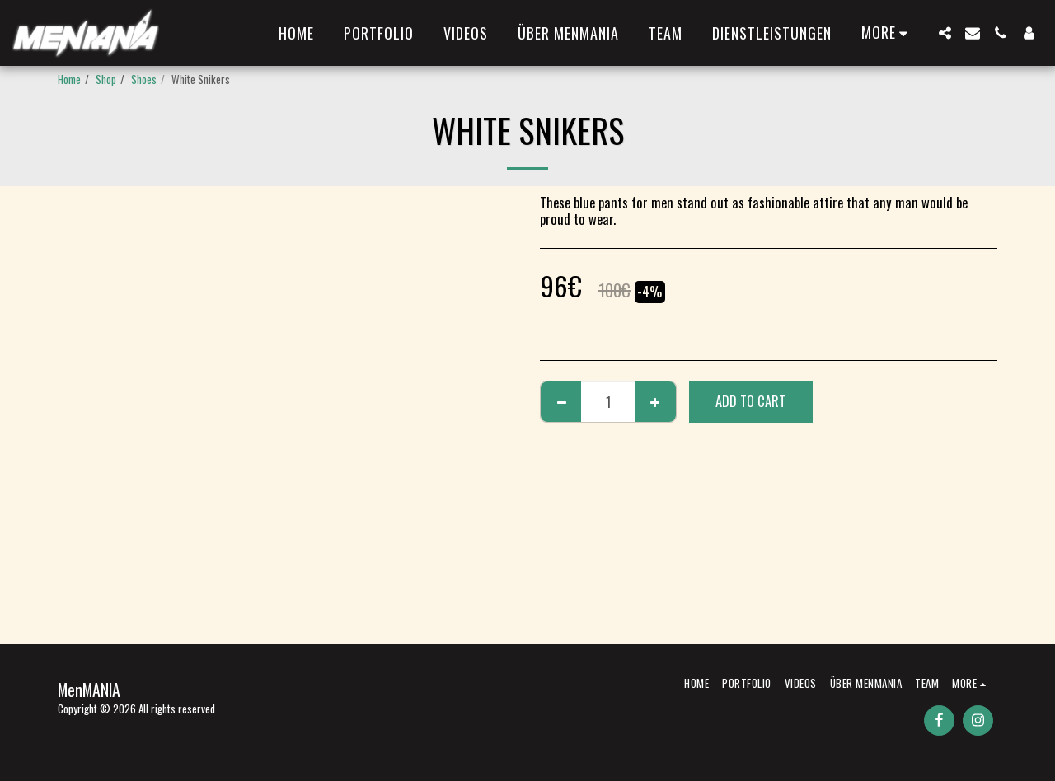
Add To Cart (750, 400)
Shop (106, 79)
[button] (944, 33)
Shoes (144, 79)
